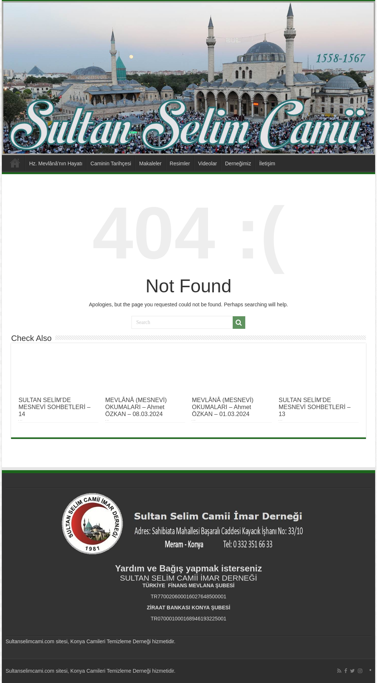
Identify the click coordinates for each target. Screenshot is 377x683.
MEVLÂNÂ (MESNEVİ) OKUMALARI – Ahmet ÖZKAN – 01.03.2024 (222, 407)
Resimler (180, 163)
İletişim (267, 163)
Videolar (207, 163)
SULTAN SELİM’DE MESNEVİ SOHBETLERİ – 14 (54, 407)
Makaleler (150, 163)
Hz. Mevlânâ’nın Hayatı (55, 163)
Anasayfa (15, 162)
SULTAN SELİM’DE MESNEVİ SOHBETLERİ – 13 (314, 407)
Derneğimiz (238, 163)
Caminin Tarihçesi (111, 163)
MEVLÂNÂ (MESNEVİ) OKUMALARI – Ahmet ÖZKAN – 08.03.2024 (136, 407)
